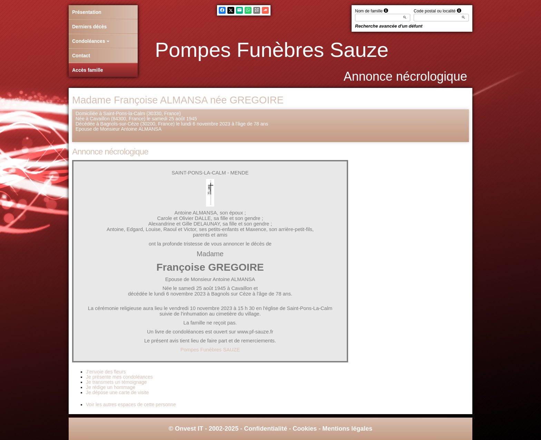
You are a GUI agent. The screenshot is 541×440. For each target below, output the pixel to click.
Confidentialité (265, 428)
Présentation (86, 12)
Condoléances (90, 41)
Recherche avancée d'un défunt (388, 26)
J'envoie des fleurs (106, 371)
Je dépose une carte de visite (117, 392)
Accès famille (87, 70)
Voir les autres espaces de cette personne (131, 404)
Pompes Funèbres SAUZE (210, 349)
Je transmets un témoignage (116, 382)
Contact (81, 55)
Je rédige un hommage (110, 387)
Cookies (305, 428)
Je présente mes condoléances (119, 377)
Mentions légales (347, 428)
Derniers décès (89, 26)
